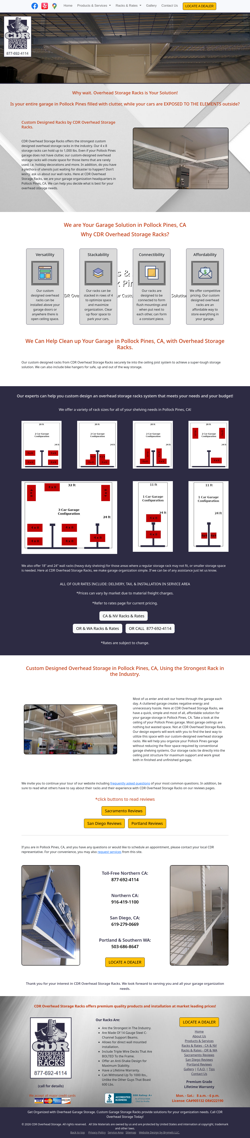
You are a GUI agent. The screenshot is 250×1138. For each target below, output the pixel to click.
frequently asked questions (130, 783)
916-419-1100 (125, 902)
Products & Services (199, 1041)
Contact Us (170, 5)
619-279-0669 (125, 924)
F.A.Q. (201, 1069)
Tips (212, 1069)
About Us (199, 1036)
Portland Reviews (147, 823)
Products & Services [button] (92, 5)
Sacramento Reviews (124, 810)
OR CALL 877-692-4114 (150, 628)
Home (68, 5)
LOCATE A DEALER (199, 6)
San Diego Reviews (104, 823)
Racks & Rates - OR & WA (199, 1050)
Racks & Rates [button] (127, 5)
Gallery (151, 5)
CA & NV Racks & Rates (123, 616)
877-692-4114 (125, 879)
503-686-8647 (125, 946)
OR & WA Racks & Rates (97, 628)
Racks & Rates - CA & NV (199, 1045)
